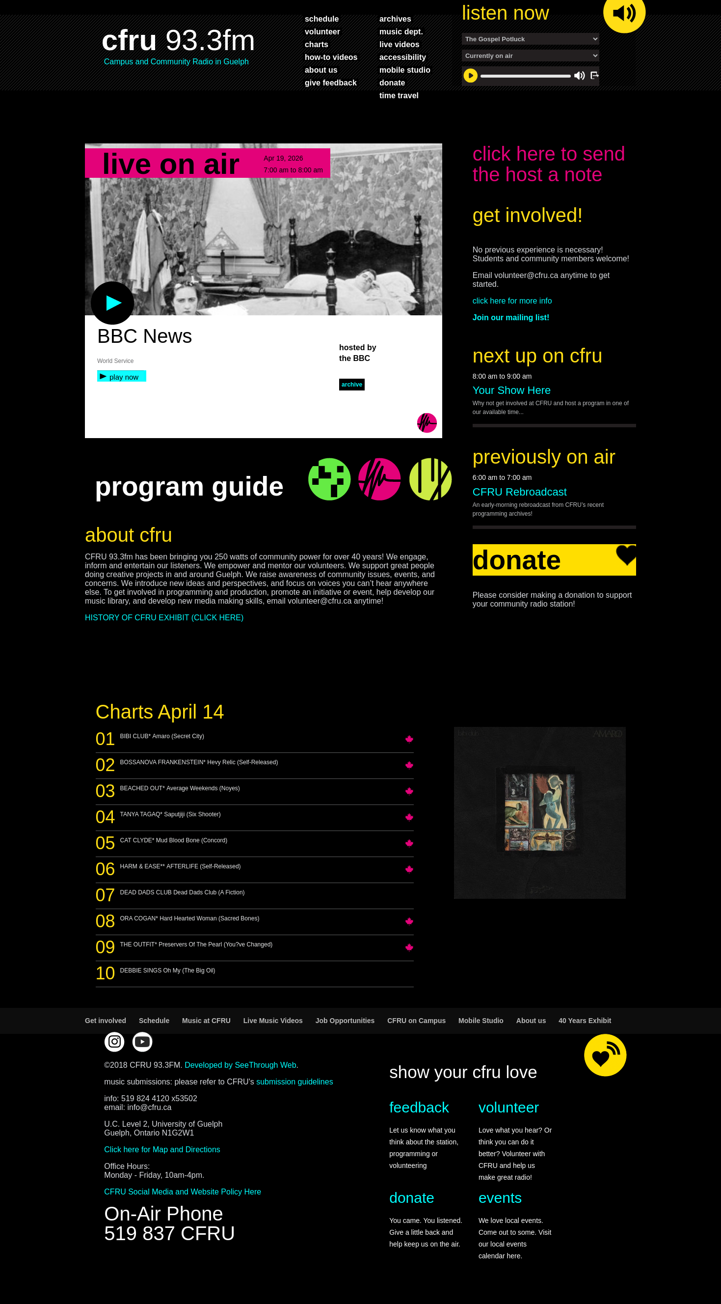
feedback (419, 1107)
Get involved (105, 1021)
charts (316, 44)
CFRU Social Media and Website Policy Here (182, 1192)
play (96, 286)
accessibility (402, 57)
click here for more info (512, 301)
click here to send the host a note (549, 164)
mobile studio (404, 70)
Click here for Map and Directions (162, 1149)
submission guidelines (294, 1082)
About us (531, 1021)
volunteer (322, 31)
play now (123, 377)
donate (392, 82)
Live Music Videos (273, 1021)
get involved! (528, 215)
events (500, 1198)
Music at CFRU (206, 1021)
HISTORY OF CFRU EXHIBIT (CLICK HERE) (164, 617)
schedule (322, 19)
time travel (399, 95)
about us (321, 70)
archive (352, 384)
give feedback (331, 82)
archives (395, 19)
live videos (399, 44)
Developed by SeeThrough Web (240, 1065)
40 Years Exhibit (585, 1021)
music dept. (401, 31)
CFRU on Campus (416, 1021)
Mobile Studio (481, 1021)
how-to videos (331, 57)
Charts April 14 (160, 711)
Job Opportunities (345, 1021)
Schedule (154, 1021)
